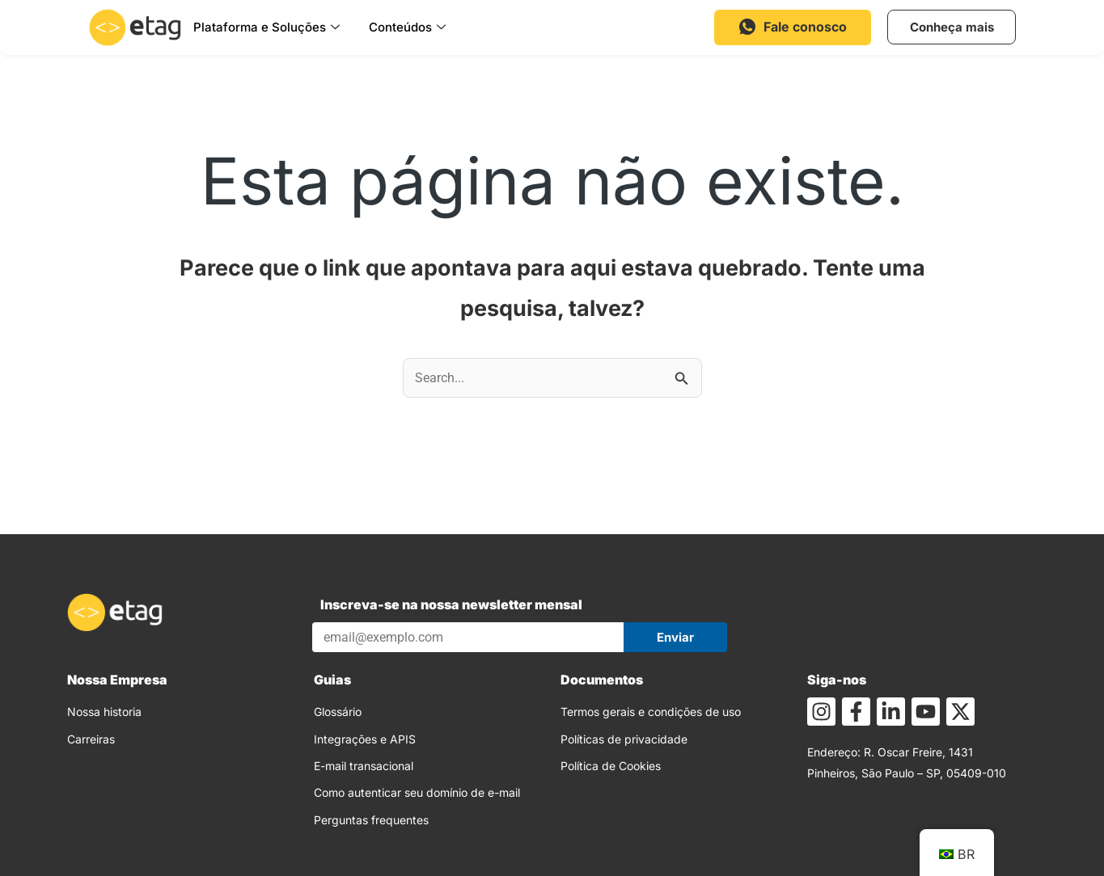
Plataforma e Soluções (266, 27)
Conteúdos (407, 27)
